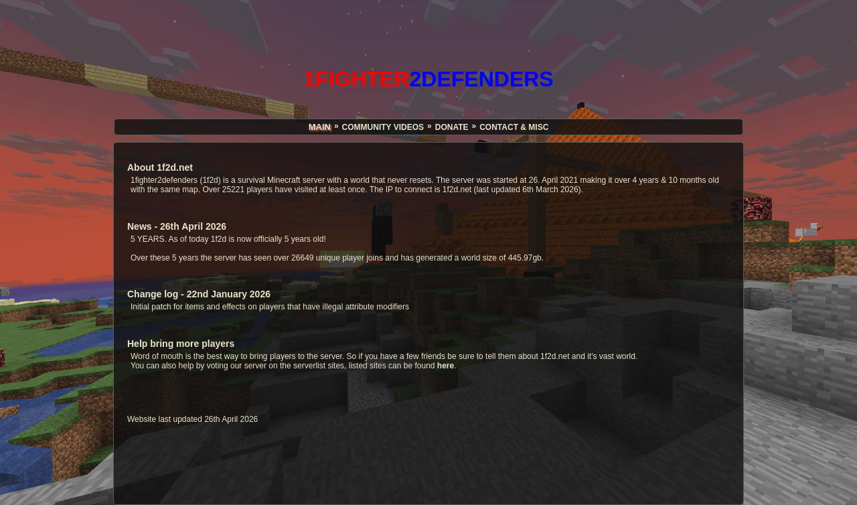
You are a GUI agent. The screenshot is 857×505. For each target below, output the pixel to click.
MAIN (320, 127)
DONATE (452, 127)
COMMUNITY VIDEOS (383, 127)
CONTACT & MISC (513, 127)
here (445, 365)
